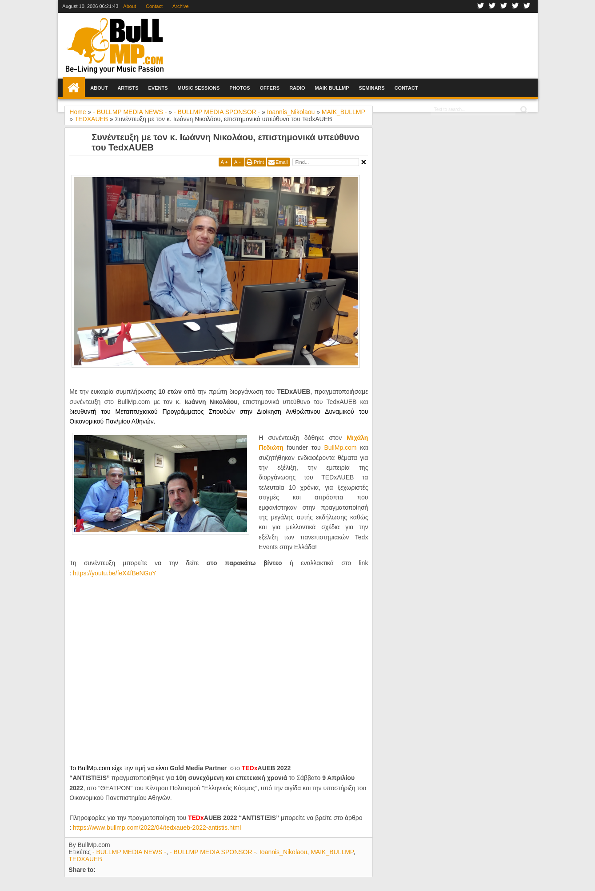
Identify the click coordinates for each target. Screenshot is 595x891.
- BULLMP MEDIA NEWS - (129, 851)
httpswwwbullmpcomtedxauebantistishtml (157, 827)
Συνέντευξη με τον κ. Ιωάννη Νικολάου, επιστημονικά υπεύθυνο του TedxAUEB (225, 142)
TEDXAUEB (85, 859)
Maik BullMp (332, 88)
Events (158, 88)
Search (523, 109)
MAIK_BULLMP (332, 851)
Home (74, 88)
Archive (180, 6)
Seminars (372, 88)
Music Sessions (198, 88)
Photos (239, 88)
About (129, 6)
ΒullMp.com (340, 447)
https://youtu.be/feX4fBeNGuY (114, 573)
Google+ (504, 6)
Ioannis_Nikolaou (283, 851)
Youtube (515, 6)
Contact (154, 6)
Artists (127, 88)
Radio (297, 88)
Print (259, 162)
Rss (527, 6)
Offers (270, 88)
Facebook (481, 6)
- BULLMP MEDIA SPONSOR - (213, 851)
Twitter (492, 6)
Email (282, 162)
